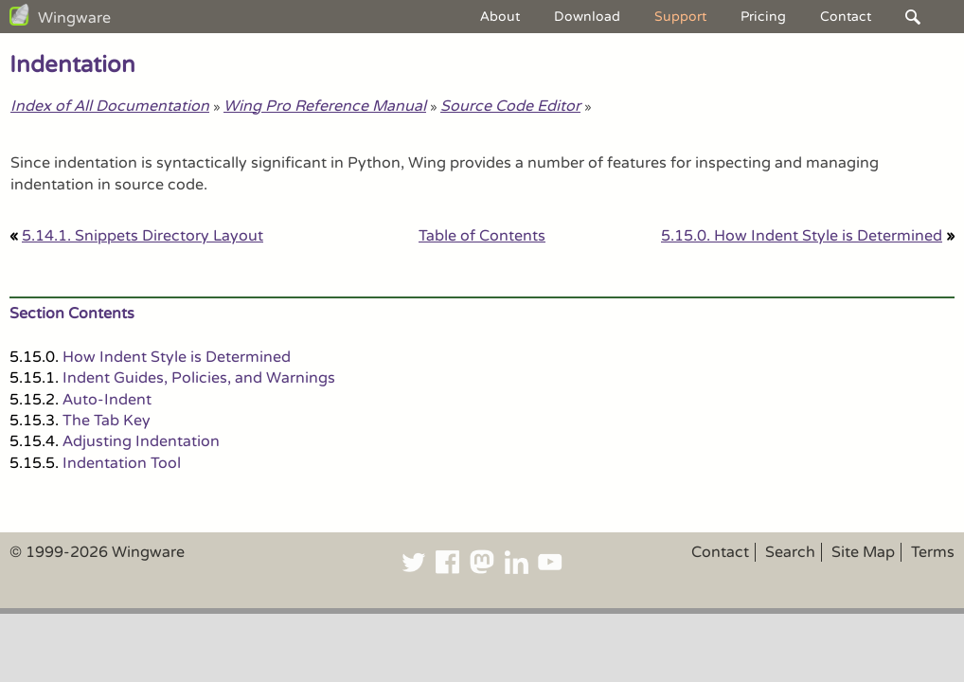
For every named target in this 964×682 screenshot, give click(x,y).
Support (680, 17)
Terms (933, 552)
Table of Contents (482, 235)
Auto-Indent (107, 399)
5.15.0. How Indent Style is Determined (801, 235)
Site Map (863, 552)
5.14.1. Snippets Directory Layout (142, 235)
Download (587, 17)
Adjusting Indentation (141, 441)
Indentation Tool (121, 463)
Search (790, 552)
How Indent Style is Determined (176, 357)
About (500, 17)
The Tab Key (106, 420)
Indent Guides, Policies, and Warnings (198, 377)
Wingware (74, 18)
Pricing (763, 17)
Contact (845, 17)
